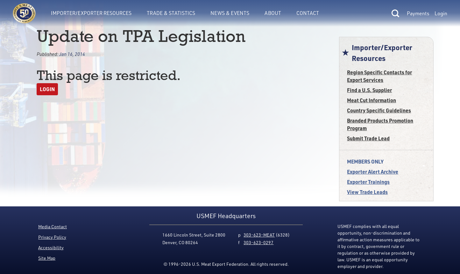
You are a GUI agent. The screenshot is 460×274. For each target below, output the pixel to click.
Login (441, 13)
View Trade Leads (367, 192)
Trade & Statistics (171, 13)
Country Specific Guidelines (379, 110)
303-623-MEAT (259, 234)
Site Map (46, 258)
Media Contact (52, 226)
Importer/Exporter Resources (91, 13)
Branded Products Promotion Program (380, 124)
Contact (307, 13)
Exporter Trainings (368, 181)
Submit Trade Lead (368, 138)
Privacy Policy (52, 237)
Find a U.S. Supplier (369, 90)
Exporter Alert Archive (372, 171)
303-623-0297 (258, 242)
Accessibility (51, 247)
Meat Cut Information (371, 100)
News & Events (229, 13)
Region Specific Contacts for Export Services (379, 76)
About (273, 13)
